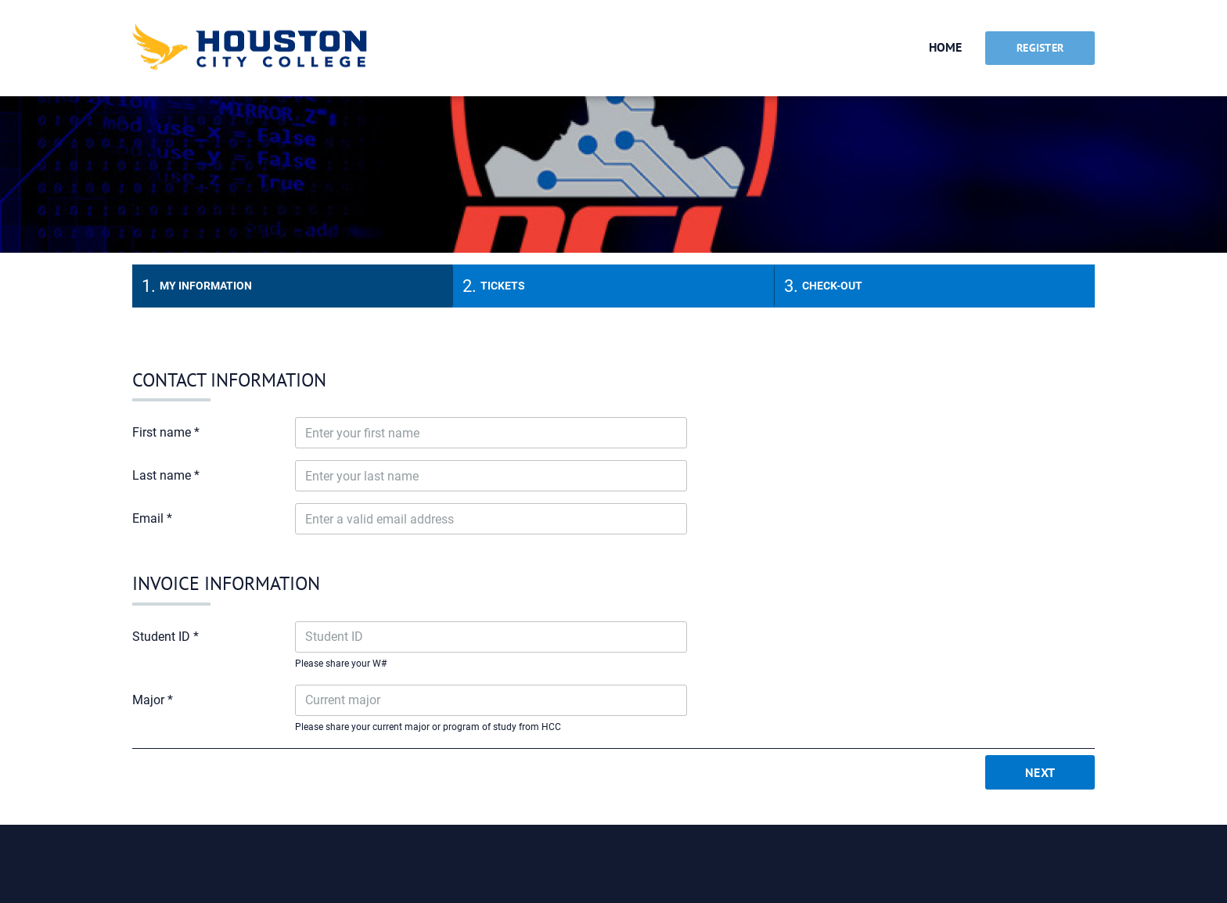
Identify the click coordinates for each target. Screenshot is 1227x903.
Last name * (166, 475)
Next (1040, 772)
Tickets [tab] (502, 285)
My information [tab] (206, 285)
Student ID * (165, 636)
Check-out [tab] (832, 285)
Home (945, 47)
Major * (152, 700)
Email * (152, 518)
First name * (166, 432)
